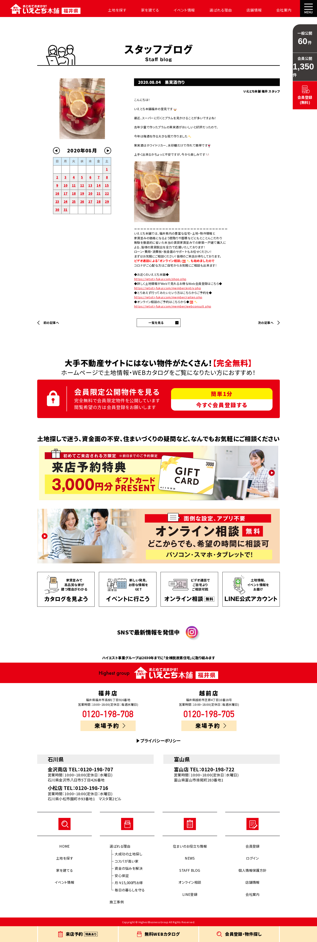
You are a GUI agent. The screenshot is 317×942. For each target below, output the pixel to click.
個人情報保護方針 (252, 870)
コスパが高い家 (126, 861)
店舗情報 (253, 10)
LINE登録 (190, 894)
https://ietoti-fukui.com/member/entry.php (167, 288)
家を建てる (150, 10)
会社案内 (283, 10)
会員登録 (252, 846)
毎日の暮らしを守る (130, 889)
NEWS (190, 858)
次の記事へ (266, 323)
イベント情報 (183, 10)
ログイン (252, 858)
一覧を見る (156, 322)
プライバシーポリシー (160, 740)
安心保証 (122, 875)
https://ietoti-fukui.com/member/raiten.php (168, 297)
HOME (64, 846)
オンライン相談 (189, 882)
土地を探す (117, 10)
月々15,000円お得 (129, 882)
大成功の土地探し (128, 853)
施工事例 (117, 901)
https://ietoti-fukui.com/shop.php (160, 279)
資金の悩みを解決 (129, 868)
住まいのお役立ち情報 (190, 846)
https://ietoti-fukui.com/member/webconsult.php (172, 306)
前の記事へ (51, 323)
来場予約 (110, 725)
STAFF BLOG (189, 870)
